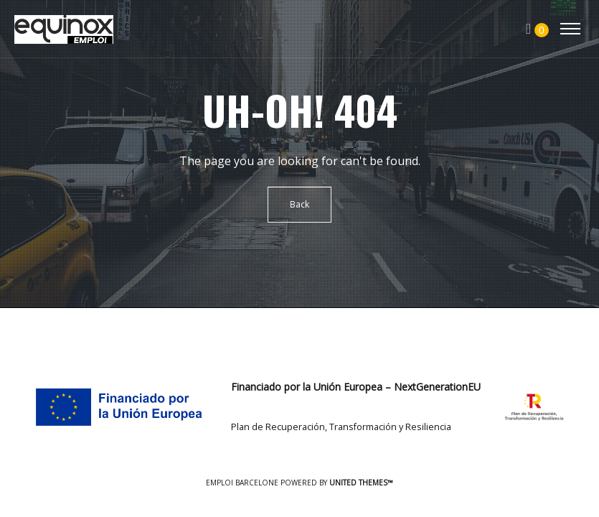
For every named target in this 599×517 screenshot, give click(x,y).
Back (299, 204)
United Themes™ (361, 483)
